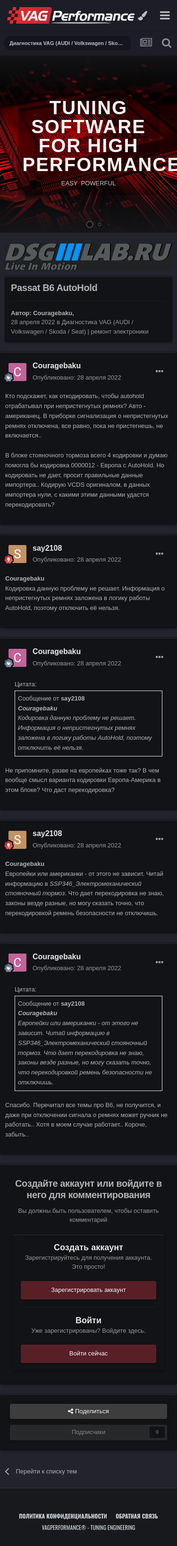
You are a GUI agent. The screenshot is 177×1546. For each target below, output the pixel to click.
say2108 (47, 548)
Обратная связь (137, 1516)
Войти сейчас (88, 1353)
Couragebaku (52, 313)
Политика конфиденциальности (63, 1516)
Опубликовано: (77, 377)
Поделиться (88, 1411)
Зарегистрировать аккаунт (88, 1289)
